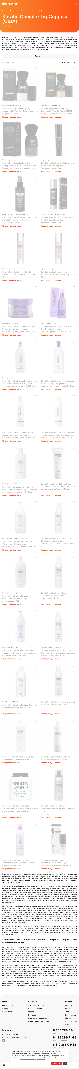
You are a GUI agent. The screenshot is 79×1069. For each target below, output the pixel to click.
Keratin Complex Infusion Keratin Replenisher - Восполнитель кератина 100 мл (19, 274)
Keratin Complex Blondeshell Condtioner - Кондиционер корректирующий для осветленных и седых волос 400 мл (58, 435)
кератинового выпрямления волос (28, 953)
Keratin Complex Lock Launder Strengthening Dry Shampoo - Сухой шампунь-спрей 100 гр (18, 863)
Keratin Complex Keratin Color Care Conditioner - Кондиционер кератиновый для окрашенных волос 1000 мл (19, 544)
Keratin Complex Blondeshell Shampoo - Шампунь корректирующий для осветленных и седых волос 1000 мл (58, 383)
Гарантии (32, 1012)
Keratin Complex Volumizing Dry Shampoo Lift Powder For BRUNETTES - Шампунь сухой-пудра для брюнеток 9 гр (20, 166)
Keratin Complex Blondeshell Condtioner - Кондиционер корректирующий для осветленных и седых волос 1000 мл (19, 383)
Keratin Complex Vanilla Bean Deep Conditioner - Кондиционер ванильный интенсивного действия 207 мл (58, 486)
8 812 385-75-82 (64, 1044)
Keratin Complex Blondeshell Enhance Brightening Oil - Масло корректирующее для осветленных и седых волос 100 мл (57, 329)
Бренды (5, 1009)
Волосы (68, 1005)
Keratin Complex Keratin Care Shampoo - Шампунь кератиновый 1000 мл (20, 706)
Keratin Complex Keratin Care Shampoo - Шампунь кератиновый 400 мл (58, 703)
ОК (65, 1064)
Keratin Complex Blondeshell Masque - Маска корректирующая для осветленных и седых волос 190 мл (19, 329)
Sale (67, 1024)
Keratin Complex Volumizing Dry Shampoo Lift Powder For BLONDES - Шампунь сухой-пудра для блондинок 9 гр (58, 111)
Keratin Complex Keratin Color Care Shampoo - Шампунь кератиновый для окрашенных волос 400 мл (58, 653)
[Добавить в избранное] (36, 69)
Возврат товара (35, 1009)
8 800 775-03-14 (65, 1030)
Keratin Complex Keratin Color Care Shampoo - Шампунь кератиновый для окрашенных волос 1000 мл (19, 653)
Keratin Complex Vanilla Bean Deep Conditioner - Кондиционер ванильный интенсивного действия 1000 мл (19, 489)
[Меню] (3, 1065)
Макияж (68, 1018)
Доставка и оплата (36, 1005)
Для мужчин (70, 1015)
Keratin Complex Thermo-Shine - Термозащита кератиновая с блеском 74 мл (58, 808)
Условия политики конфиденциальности (33, 1059)
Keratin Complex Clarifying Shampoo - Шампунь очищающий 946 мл (19, 758)
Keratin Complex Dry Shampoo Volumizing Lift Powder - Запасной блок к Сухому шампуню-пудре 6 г (20, 808)
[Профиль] (75, 1065)
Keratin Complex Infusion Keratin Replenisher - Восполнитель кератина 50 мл (58, 274)
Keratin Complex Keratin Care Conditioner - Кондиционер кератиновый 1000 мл (15, 598)
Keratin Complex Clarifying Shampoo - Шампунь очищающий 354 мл (57, 758)
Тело (67, 1012)
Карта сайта (7, 1012)
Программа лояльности (38, 1018)
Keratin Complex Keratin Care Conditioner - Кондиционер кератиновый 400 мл (53, 595)
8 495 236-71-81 (64, 1037)
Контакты (32, 1015)
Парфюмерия (71, 1021)
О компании (7, 1005)
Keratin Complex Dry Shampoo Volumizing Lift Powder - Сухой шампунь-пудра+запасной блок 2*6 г (57, 863)
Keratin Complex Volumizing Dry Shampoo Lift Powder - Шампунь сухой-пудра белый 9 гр (20, 111)
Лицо (67, 1009)
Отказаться (56, 1064)
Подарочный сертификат (39, 1021)
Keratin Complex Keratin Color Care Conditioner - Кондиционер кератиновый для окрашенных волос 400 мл (57, 541)
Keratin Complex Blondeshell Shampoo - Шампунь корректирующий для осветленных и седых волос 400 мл (19, 435)
